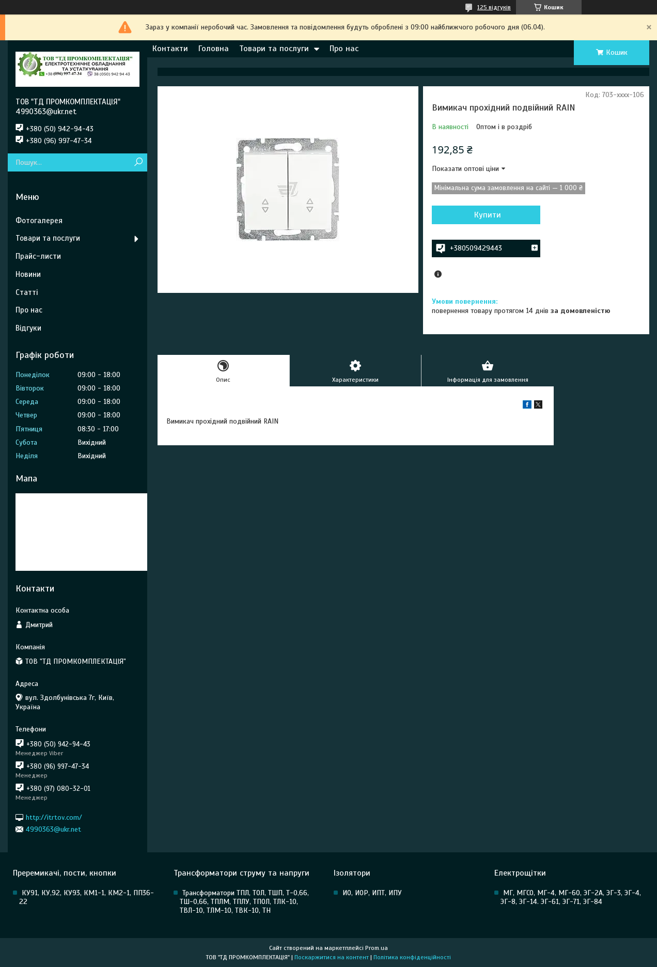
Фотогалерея (38, 220)
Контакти (170, 48)
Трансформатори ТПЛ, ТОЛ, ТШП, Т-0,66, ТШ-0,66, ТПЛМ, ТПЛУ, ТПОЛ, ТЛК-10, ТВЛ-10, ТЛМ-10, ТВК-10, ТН (244, 901)
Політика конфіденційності (412, 957)
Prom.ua (376, 948)
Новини (28, 274)
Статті (26, 292)
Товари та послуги (274, 48)
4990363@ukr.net (53, 829)
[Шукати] (138, 162)
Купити (487, 215)
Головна (213, 48)
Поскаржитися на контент (331, 957)
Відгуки (28, 328)
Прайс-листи (38, 256)
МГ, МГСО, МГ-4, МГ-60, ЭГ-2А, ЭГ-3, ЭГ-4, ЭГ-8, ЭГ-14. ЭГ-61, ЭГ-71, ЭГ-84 (570, 897)
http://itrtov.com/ (54, 817)
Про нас (344, 48)
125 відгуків (494, 7)
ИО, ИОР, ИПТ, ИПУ (372, 892)
